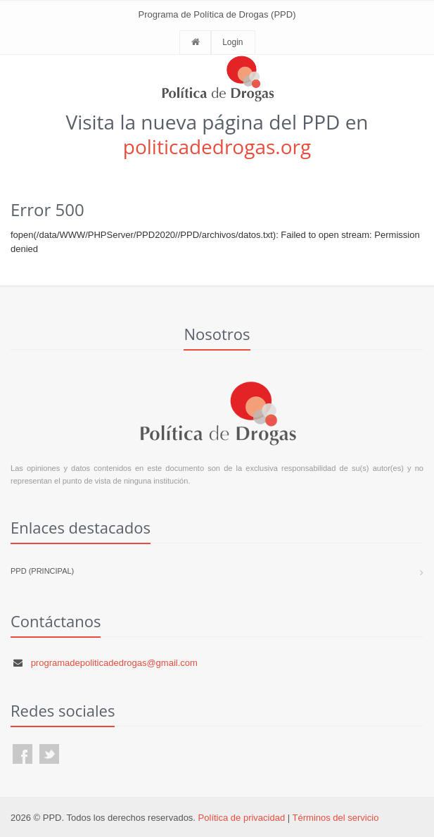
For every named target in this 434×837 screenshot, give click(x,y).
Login (232, 42)
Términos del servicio (336, 817)
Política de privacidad (242, 817)
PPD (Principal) (42, 571)
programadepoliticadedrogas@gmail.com (114, 662)
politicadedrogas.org (217, 146)
